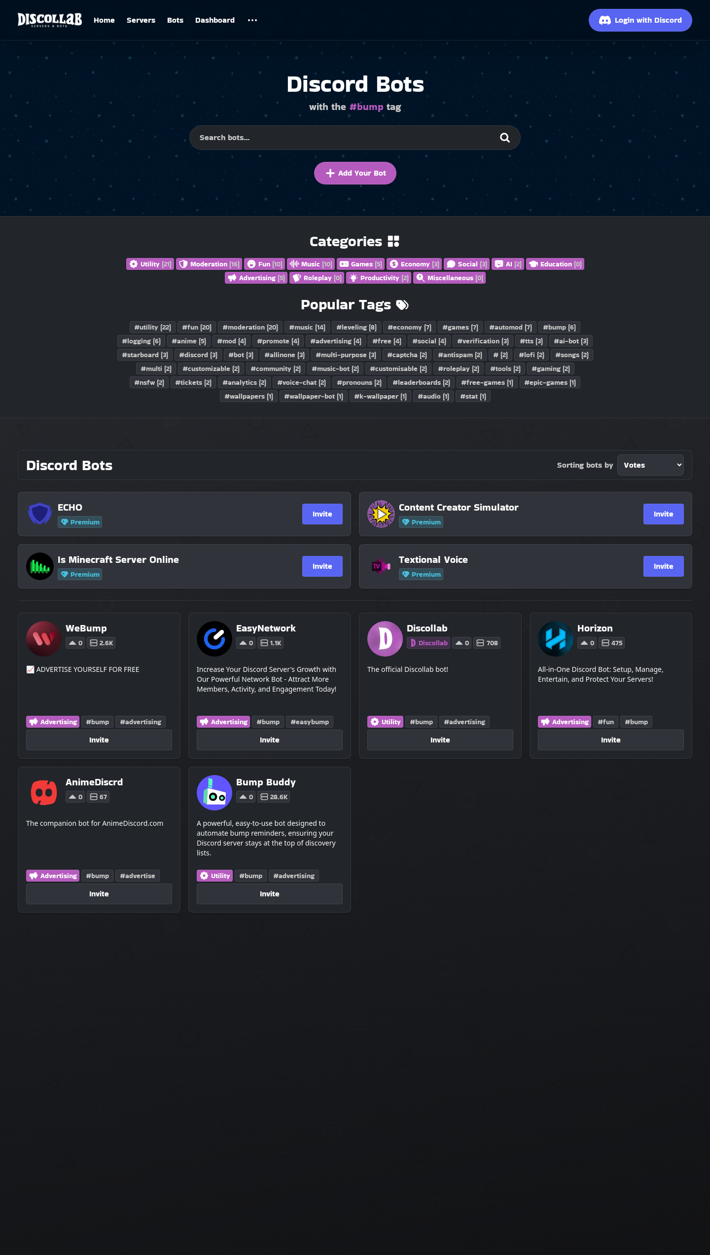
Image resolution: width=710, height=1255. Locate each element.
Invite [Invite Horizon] (611, 739)
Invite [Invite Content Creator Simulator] (664, 513)
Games (360, 264)
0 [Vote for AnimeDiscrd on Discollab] (75, 797)
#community (275, 368)
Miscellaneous (449, 278)
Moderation (209, 264)
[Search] (504, 137)
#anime (189, 341)
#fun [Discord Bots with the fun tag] (606, 722)
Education (555, 264)
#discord (198, 355)
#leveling (356, 327)
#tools (505, 368)
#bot (240, 355)
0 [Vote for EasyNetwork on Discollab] (246, 643)
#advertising (335, 341)
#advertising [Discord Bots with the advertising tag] (140, 722)
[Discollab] (453, 628)
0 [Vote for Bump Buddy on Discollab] (246, 797)
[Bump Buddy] (266, 782)
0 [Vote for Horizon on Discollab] (587, 643)
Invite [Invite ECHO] (322, 513)
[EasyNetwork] (266, 628)
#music (307, 327)
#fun (197, 327)
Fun (265, 264)
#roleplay (458, 368)
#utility (152, 327)
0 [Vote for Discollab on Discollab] (462, 643)
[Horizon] (601, 628)
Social (466, 264)
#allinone (284, 355)
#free (386, 341)
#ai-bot (571, 341)
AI (508, 264)
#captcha (407, 355)
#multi (156, 368)
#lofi (531, 355)
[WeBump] (90, 628)
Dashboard (215, 20)
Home (104, 20)
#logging (141, 341)
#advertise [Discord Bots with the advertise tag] (137, 876)
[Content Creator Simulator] (497, 507)
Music (310, 264)
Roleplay (317, 278)
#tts (531, 341)
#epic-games (550, 382)
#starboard (145, 355)
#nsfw (149, 382)
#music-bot (335, 368)
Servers (141, 20)
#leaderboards (421, 382)
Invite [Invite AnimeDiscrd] (99, 893)
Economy (414, 264)
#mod (231, 341)
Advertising (256, 278)
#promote (278, 341)
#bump (559, 327)
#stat (473, 396)
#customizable (211, 368)
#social (429, 341)
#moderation (250, 327)
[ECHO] (156, 507)
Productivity (379, 278)
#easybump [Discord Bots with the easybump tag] (309, 722)
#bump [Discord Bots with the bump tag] (97, 722)
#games (460, 327)
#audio (433, 396)
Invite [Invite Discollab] (440, 739)
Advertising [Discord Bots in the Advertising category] (53, 722)
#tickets (193, 382)
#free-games (487, 382)
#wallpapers (248, 396)
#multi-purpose (346, 355)
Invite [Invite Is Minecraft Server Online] (322, 566)
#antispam (460, 355)
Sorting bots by (585, 465)
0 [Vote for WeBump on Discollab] (75, 643)
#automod (510, 327)
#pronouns (359, 382)
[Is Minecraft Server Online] (156, 559)
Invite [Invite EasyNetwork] (270, 739)
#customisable (398, 368)
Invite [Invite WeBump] (99, 739)
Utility (150, 264)
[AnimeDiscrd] (94, 782)
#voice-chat (301, 382)
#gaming (551, 368)
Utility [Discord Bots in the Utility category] (385, 722)
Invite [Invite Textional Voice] (664, 566)
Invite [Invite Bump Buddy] (270, 893)
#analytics (244, 382)
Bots (175, 20)
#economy (409, 327)
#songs (572, 355)
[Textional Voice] (497, 559)
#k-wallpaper (380, 396)
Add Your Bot (355, 173)
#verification (483, 341)
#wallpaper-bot (313, 396)
